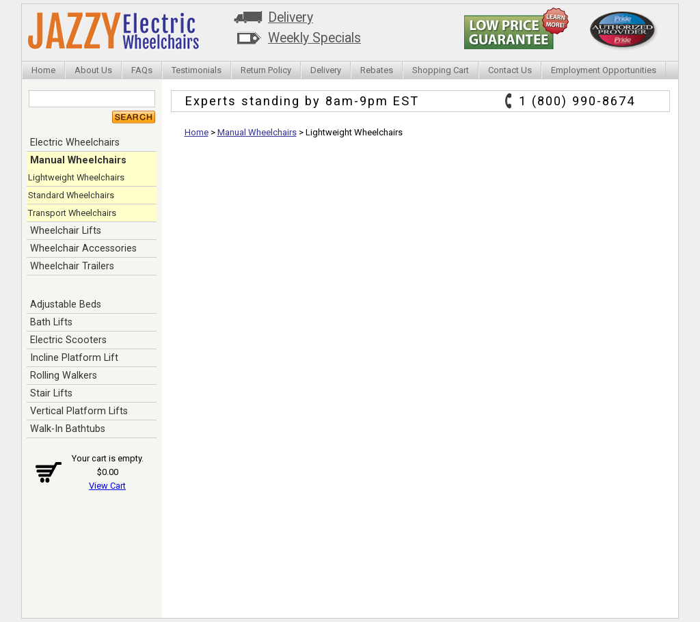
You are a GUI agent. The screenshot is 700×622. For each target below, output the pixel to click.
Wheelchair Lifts (65, 230)
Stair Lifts (51, 393)
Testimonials (196, 70)
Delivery (290, 17)
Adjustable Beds (65, 304)
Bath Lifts (51, 321)
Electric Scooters (68, 339)
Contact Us (510, 70)
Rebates (376, 70)
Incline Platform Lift (74, 357)
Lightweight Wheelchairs (76, 177)
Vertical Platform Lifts (79, 410)
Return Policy (266, 70)
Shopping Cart (440, 70)
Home (43, 70)
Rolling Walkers (63, 375)
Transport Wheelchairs (72, 213)
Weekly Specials (314, 38)
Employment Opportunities (603, 70)
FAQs (141, 70)
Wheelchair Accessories (83, 248)
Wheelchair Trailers (72, 265)
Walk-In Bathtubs (67, 428)
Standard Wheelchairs (71, 195)
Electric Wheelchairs (75, 142)
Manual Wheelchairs (78, 159)
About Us (93, 70)
